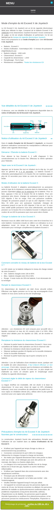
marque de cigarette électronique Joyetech (29, 37)
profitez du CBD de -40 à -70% (36, 505)
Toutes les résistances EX (34, 62)
